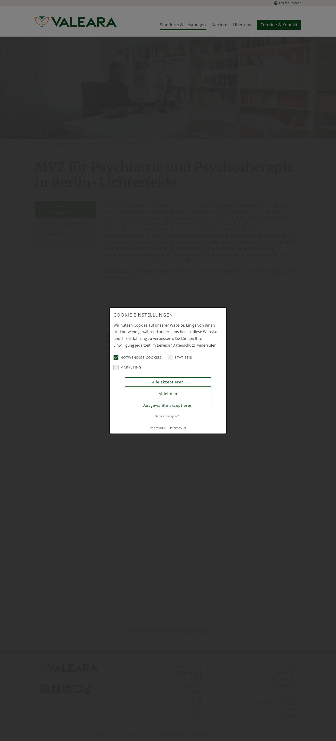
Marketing (127, 367)
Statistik (180, 357)
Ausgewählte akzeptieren (168, 405)
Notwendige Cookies (137, 357)
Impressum (158, 428)
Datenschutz (177, 428)
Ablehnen (168, 393)
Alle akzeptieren (168, 382)
